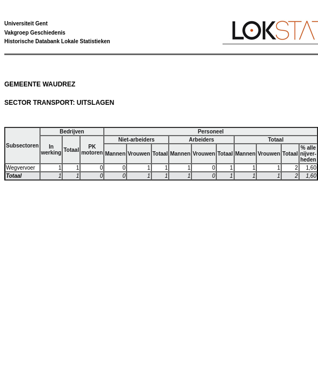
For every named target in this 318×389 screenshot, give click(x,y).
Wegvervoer (20, 168)
